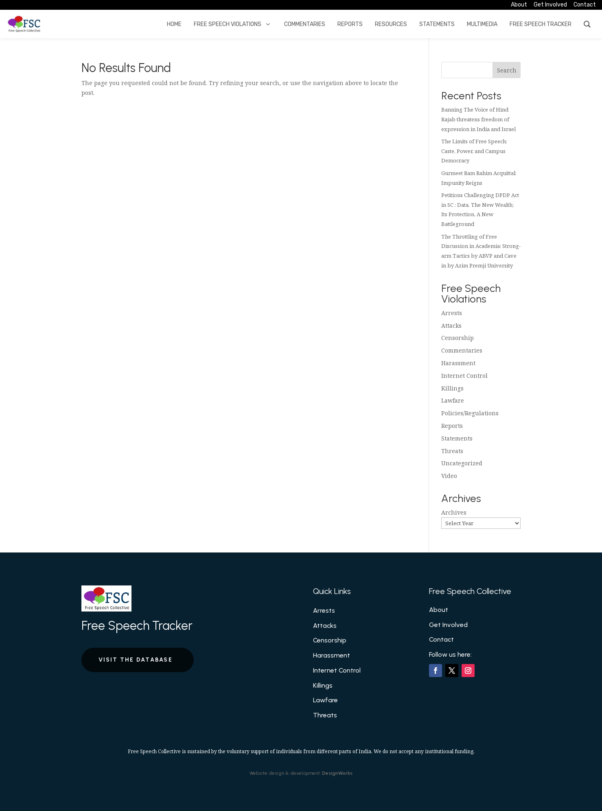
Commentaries (461, 350)
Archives (453, 512)
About (438, 610)
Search (507, 70)
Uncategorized (461, 463)
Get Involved (448, 625)
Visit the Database (136, 659)
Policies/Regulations (470, 413)
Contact (441, 639)
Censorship (457, 338)
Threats (452, 451)
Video (449, 476)
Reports (452, 426)
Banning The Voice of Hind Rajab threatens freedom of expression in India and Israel (478, 119)
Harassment (458, 363)
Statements (457, 438)
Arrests (451, 313)
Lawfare (452, 400)
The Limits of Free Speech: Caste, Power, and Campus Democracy (474, 151)
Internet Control (464, 375)
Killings (452, 388)
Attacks (451, 325)
